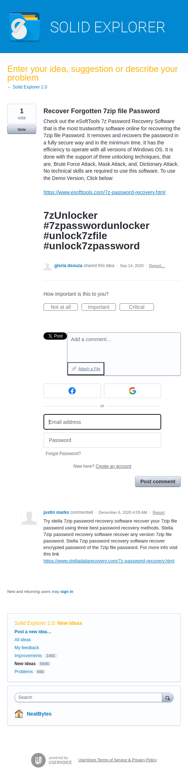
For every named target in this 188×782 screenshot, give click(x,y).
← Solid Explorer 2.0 (27, 87)
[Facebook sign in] (72, 391)
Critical (141, 307)
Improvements (28, 655)
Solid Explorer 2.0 (34, 623)
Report (159, 512)
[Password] (102, 440)
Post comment (158, 481)
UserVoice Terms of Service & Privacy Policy (117, 760)
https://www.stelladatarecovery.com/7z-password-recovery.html (108, 561)
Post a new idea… (32, 631)
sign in (66, 591)
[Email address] (102, 422)
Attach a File (89, 369)
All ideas (22, 639)
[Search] (168, 697)
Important (102, 307)
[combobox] (90, 697)
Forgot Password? (63, 453)
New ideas (69, 623)
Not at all (64, 307)
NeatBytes (39, 714)
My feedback (26, 647)
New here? (102, 466)
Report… (157, 265)
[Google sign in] (133, 391)
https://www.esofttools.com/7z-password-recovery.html (104, 192)
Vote (21, 129)
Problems (23, 671)
